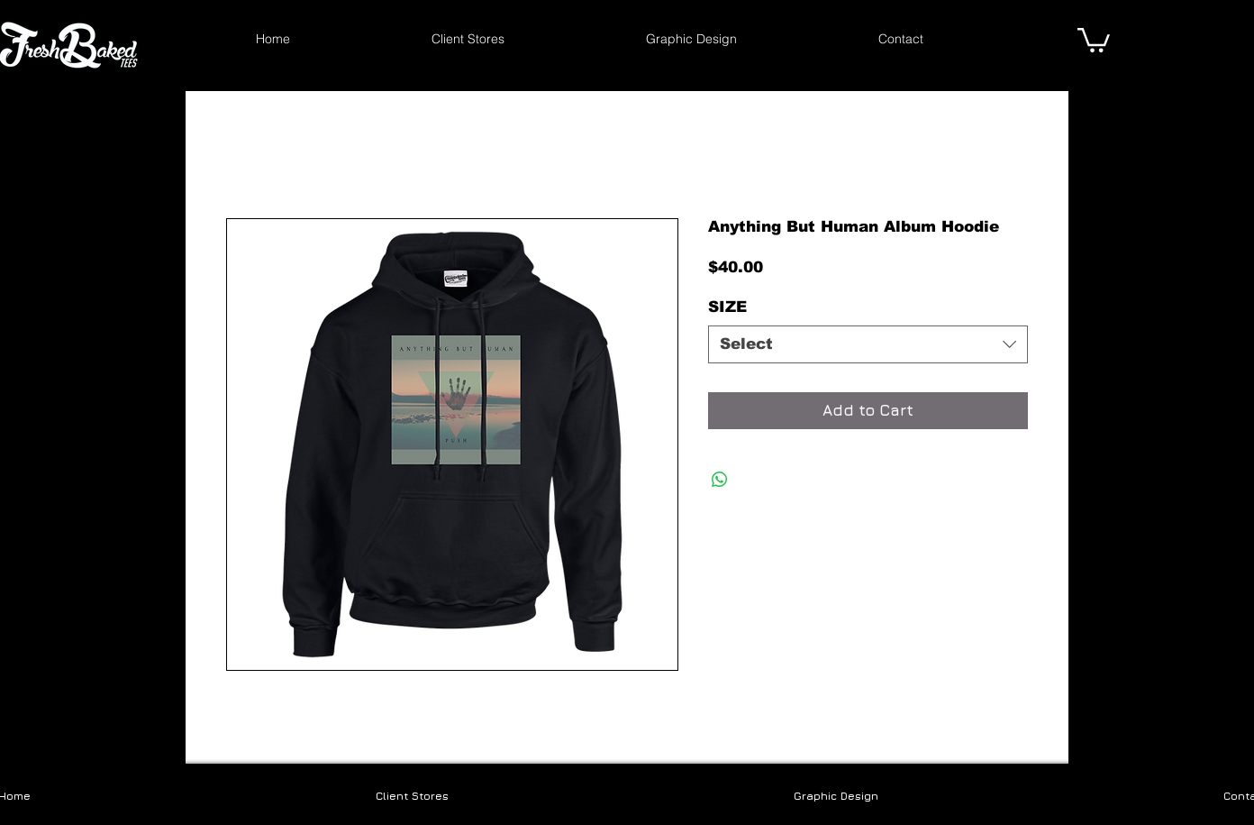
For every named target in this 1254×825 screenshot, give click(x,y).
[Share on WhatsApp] (720, 479)
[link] (1093, 38)
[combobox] (868, 344)
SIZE (727, 307)
